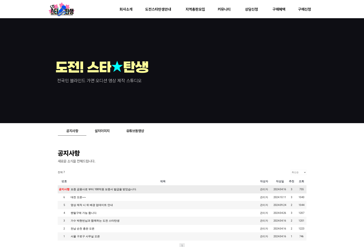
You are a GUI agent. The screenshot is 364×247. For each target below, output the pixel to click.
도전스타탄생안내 (159, 9)
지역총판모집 (195, 9)
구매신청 (304, 9)
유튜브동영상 (135, 130)
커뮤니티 (225, 9)
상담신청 (252, 9)
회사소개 (126, 9)
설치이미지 (102, 130)
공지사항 (72, 130)
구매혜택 (278, 9)
